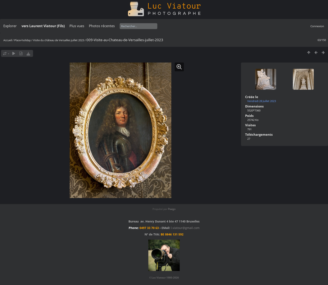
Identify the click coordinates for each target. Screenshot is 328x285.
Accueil (7, 40)
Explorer (10, 26)
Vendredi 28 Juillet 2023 (261, 101)
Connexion (317, 26)
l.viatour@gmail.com (185, 228)
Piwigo (172, 209)
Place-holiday (22, 40)
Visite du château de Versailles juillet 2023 (58, 40)
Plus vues (76, 26)
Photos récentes (102, 26)
